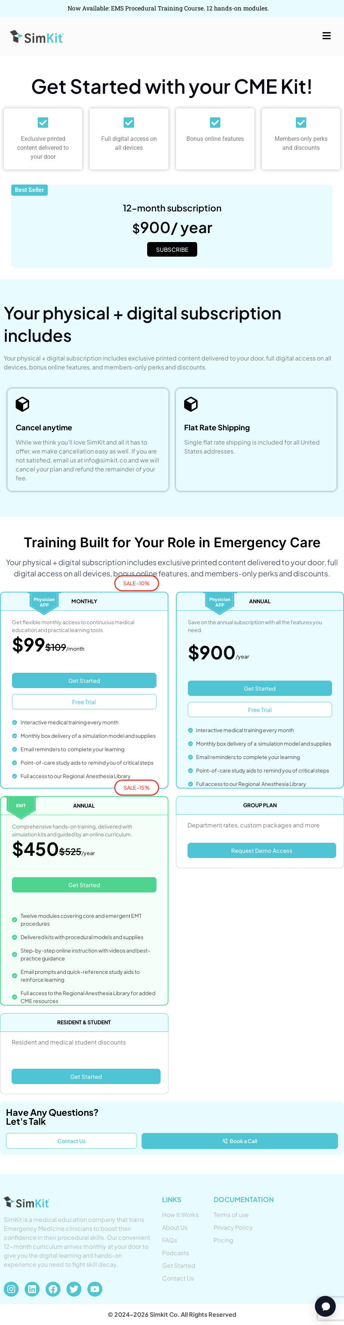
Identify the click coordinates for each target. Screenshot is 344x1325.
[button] (326, 36)
